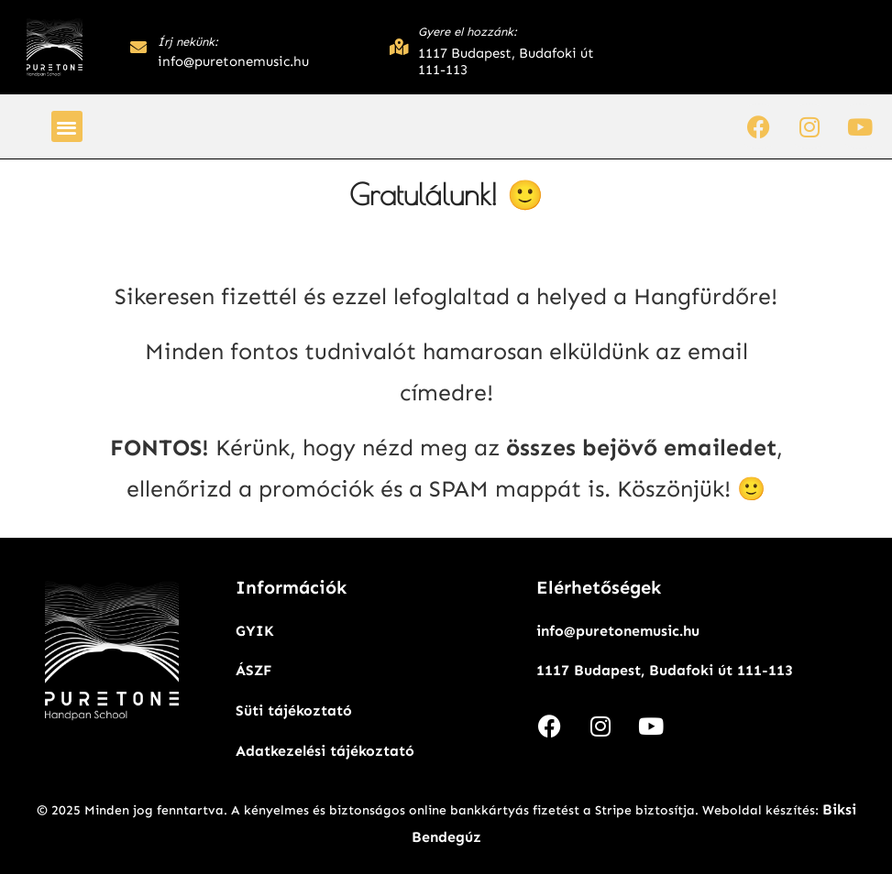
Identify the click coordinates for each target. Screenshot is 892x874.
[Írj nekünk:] (138, 46)
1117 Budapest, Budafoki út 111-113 (664, 670)
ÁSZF (254, 670)
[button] (67, 127)
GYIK (255, 630)
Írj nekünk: (188, 42)
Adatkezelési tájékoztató (325, 750)
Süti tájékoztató (294, 710)
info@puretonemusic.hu (617, 630)
